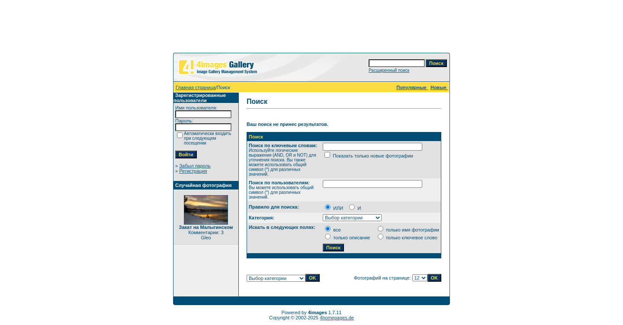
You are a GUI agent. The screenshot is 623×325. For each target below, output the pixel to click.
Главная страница (195, 87)
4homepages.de (337, 317)
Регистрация (193, 171)
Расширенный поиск (389, 70)
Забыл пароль (195, 165)
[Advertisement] (311, 28)
